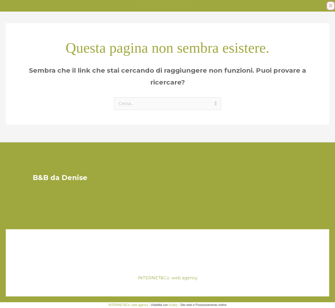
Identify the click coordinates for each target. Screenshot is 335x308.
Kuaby (173, 305)
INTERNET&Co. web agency (167, 278)
